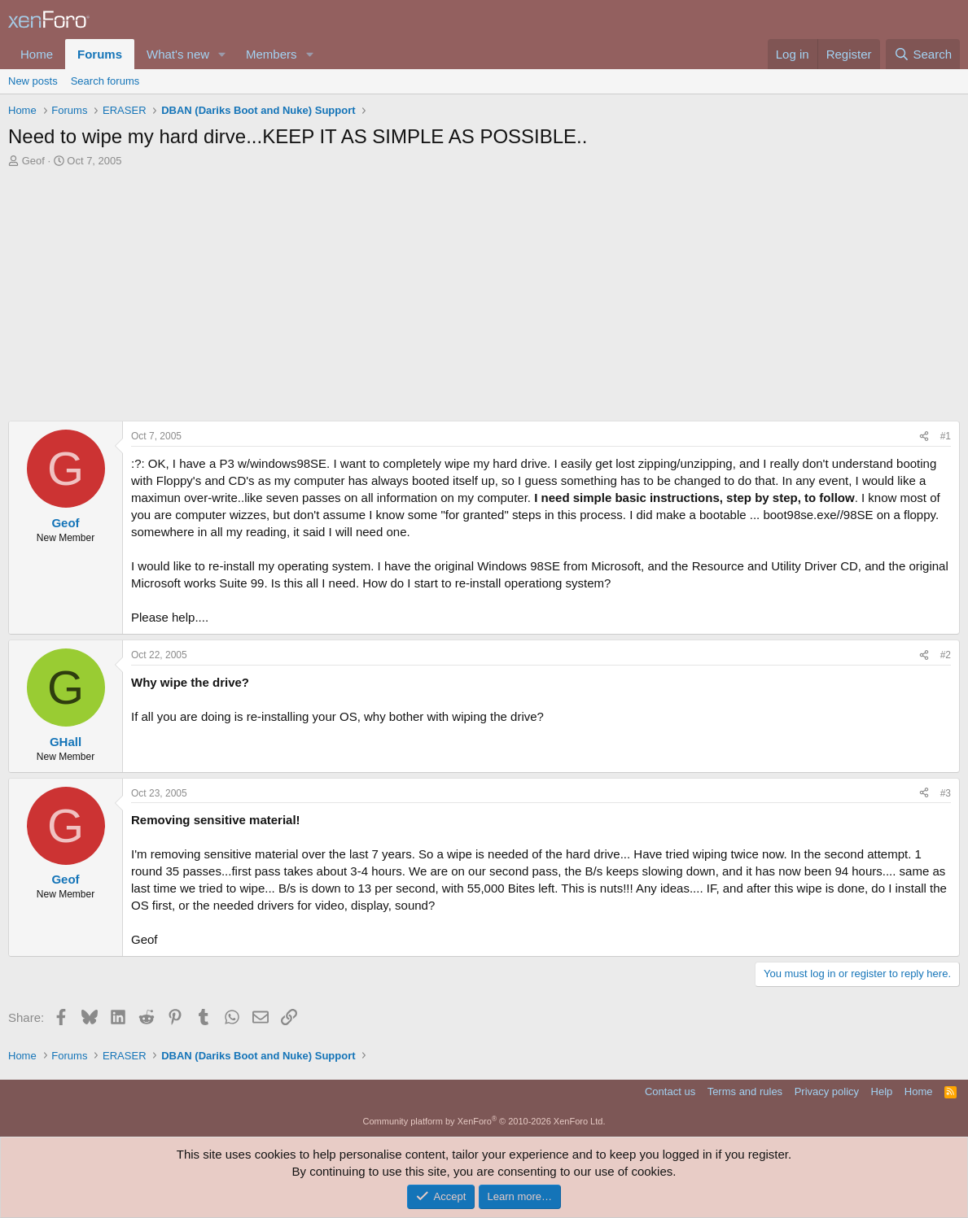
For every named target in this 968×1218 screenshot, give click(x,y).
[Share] (924, 436)
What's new (178, 54)
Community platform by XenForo (484, 1121)
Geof (33, 161)
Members (271, 54)
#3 (945, 793)
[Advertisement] (484, 299)
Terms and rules (744, 1091)
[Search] (923, 54)
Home (36, 54)
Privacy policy (827, 1091)
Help (882, 1091)
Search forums (105, 81)
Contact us (670, 1091)
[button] (222, 54)
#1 (945, 436)
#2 (945, 655)
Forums (99, 54)
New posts (33, 81)
